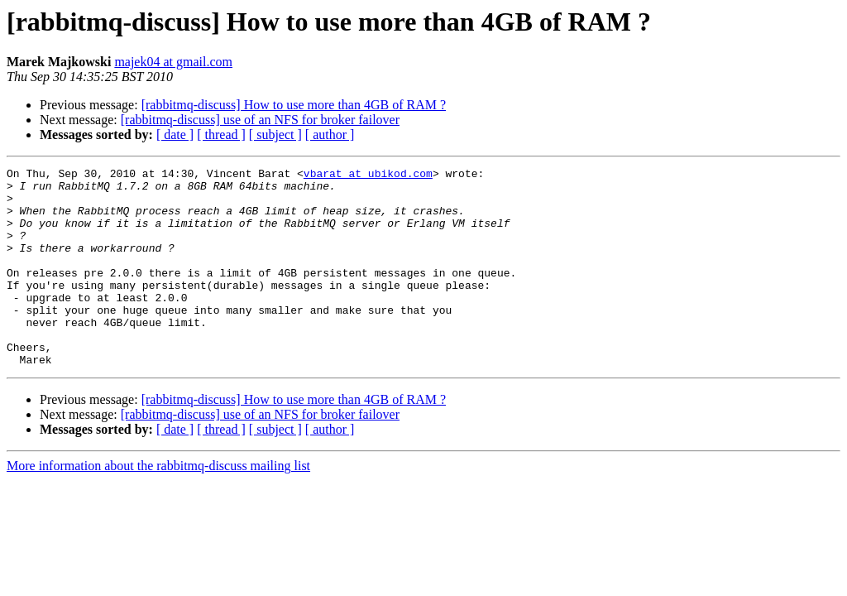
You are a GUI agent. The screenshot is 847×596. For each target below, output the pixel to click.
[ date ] (175, 134)
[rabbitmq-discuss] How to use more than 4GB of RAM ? (293, 105)
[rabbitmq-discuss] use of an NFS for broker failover (260, 120)
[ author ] (330, 134)
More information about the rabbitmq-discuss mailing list (158, 505)
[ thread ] (221, 134)
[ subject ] (275, 134)
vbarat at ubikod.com (368, 175)
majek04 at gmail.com (173, 62)
